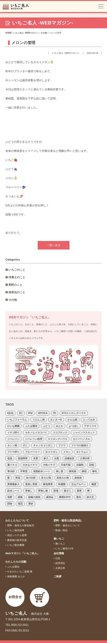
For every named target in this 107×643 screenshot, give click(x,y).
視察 (9, 497)
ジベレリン (13, 439)
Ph (54, 413)
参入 (46, 458)
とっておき (89, 419)
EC (20, 413)
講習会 (49, 497)
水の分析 (31, 477)
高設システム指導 (17, 535)
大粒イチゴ (49, 464)
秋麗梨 (62, 484)
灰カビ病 (46, 477)
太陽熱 (79, 464)
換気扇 (72, 471)
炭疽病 (78, 477)
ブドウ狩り (13, 451)
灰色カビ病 (63, 477)
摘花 (84, 471)
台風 (56, 458)
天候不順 (66, 464)
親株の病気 (34, 497)
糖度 (93, 484)
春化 (94, 471)
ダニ (25, 445)
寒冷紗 (11, 471)
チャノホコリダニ (43, 445)
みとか (59, 426)
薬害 (79, 490)
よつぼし (74, 426)
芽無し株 (43, 490)
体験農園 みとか (16, 576)
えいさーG (56, 419)
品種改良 (69, 458)
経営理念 (60, 563)
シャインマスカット (84, 432)
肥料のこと (16, 284)
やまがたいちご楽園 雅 (19, 571)
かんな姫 (72, 419)
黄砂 (30, 503)
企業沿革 (60, 568)
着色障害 (48, 484)
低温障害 (23, 458)
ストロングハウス (57, 439)
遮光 (78, 497)
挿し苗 (59, 471)
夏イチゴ (12, 464)
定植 (91, 464)
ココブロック (60, 432)
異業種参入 (13, 484)
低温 (9, 458)
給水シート (13, 490)
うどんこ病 (38, 419)
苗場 (55, 490)
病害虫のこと (17, 292)
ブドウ (62, 445)
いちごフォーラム (17, 419)
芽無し (28, 490)
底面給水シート (41, 471)
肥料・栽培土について (67, 525)
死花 (17, 477)
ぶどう (46, 426)
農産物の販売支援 (17, 540)
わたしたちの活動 (15, 561)
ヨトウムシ (82, 451)
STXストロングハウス (74, 413)
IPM (30, 413)
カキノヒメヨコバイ (36, 432)
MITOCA (42, 413)
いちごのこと (17, 269)
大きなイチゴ (30, 464)
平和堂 (24, 471)
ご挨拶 (57, 576)
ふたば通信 (31, 426)
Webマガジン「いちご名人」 (22, 553)
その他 (13, 299)
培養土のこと (17, 277)
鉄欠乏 (90, 497)
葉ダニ (67, 490)
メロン (67, 451)
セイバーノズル (81, 439)
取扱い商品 (61, 530)
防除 (9, 503)
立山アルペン (78, 484)
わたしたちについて (17, 520)
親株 (20, 497)
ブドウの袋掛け (79, 445)
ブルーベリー (32, 451)
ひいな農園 (13, 426)
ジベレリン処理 (33, 439)
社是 (57, 558)
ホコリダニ (51, 451)
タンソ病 (12, 445)
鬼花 (20, 503)
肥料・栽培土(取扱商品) (68, 520)
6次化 (10, 413)
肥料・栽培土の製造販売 (20, 525)
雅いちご (59, 538)
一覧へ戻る (54, 245)
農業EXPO (65, 497)
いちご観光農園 (15, 545)
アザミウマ (90, 426)
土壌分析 (85, 458)
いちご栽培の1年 (64, 548)
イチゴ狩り (13, 432)
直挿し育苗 (31, 484)
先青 (35, 458)
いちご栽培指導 (15, 530)
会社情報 (59, 553)
